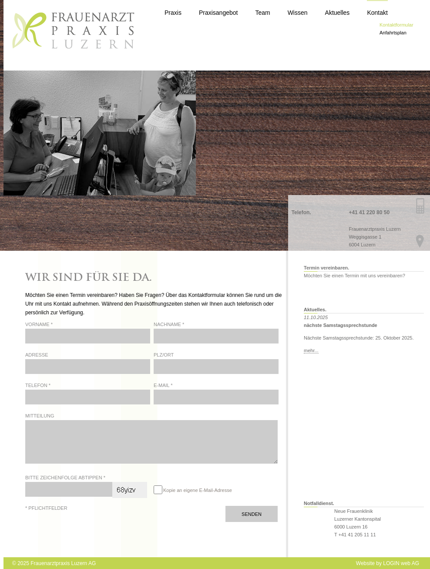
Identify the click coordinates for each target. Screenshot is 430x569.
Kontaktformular (396, 24)
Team (262, 12)
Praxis (173, 12)
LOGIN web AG (401, 563)
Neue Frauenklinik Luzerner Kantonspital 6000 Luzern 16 (357, 518)
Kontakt (377, 12)
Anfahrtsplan (393, 32)
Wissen (298, 12)
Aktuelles (337, 12)
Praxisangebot (218, 12)
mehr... (311, 350)
